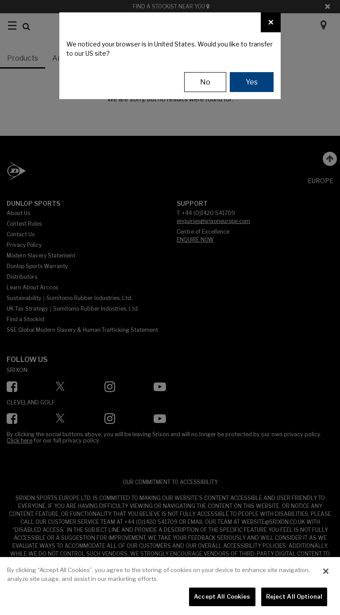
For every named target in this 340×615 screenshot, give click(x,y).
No (205, 82)
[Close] (271, 22)
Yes (252, 82)
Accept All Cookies (222, 596)
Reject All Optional (294, 596)
